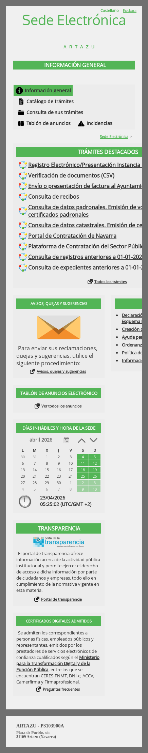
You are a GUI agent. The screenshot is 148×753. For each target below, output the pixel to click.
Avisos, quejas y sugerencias (61, 371)
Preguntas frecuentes (61, 689)
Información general (48, 90)
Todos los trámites (110, 281)
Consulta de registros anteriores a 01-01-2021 (86, 257)
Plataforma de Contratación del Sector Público (87, 246)
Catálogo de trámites (50, 101)
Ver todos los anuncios (61, 406)
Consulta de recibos (53, 196)
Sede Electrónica (114, 136)
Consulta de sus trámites (54, 112)
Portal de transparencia (61, 599)
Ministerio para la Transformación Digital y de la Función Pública (57, 663)
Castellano (109, 10)
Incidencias (99, 123)
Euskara (129, 10)
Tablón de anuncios (48, 123)
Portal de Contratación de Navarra (72, 236)
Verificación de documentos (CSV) (71, 175)
